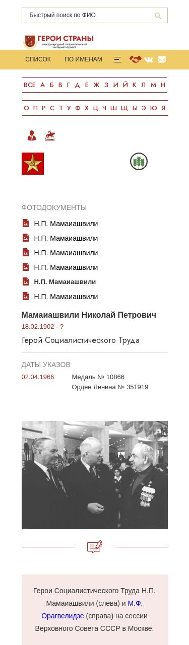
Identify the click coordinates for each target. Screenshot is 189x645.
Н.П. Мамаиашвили (66, 224)
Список (38, 59)
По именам (83, 59)
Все (30, 85)
